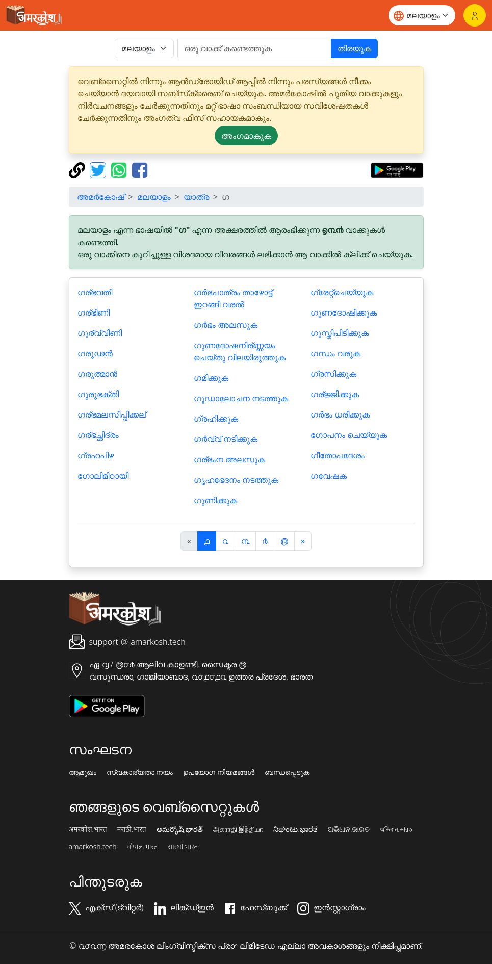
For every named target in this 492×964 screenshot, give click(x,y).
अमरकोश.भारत (88, 829)
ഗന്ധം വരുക (335, 353)
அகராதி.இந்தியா (238, 829)
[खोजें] (254, 48)
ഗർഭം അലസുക (225, 324)
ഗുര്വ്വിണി (99, 332)
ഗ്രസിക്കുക (333, 373)
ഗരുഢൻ (95, 353)
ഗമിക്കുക (211, 377)
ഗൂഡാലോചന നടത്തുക (241, 398)
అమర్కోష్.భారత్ (180, 829)
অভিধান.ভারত (396, 829)
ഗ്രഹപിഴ (95, 455)
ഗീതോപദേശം (337, 455)
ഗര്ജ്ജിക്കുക (334, 394)
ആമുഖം (82, 772)
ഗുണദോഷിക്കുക (343, 312)
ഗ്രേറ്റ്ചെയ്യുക (341, 292)
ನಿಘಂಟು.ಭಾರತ (295, 829)
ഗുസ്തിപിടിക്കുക (339, 332)
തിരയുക (354, 48)
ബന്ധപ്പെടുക (287, 772)
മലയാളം (154, 196)
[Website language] (422, 15)
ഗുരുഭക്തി (98, 394)
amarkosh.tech (93, 847)
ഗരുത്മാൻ (97, 373)
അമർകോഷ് (100, 196)
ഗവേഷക (328, 475)
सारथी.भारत (183, 847)
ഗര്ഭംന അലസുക (229, 459)
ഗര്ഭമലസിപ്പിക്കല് (111, 414)
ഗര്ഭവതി (94, 292)
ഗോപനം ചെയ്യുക (348, 434)
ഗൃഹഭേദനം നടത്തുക (236, 479)
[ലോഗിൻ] (474, 15)
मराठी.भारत (131, 829)
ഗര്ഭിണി (93, 312)
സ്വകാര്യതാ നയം (140, 772)
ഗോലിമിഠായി (102, 475)
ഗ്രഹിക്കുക (216, 418)
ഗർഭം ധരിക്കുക (340, 414)
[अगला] (303, 541)
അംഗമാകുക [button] (246, 135)
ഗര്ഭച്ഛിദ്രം (98, 434)
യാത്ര (196, 196)
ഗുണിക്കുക (215, 500)
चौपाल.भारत (142, 847)
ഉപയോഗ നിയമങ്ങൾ (218, 772)
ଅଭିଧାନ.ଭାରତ (349, 829)
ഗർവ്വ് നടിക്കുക (225, 439)
